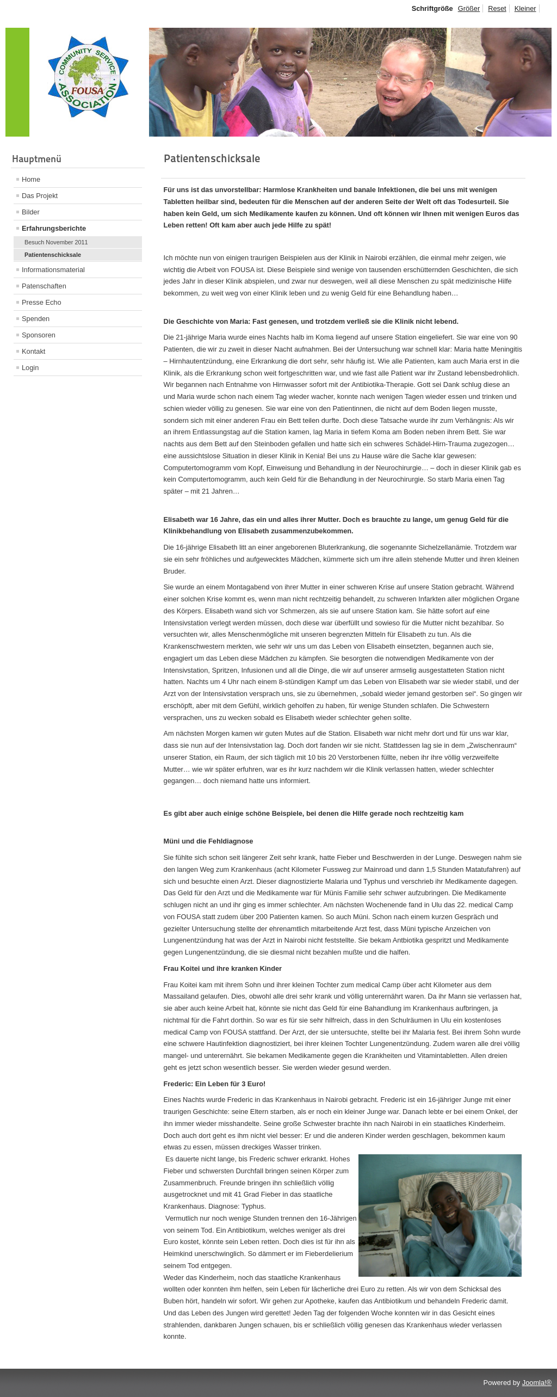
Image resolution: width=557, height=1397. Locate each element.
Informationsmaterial (53, 270)
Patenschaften (44, 286)
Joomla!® (537, 1382)
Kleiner (525, 8)
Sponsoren (38, 335)
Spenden (35, 319)
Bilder (31, 212)
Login (30, 368)
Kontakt (33, 351)
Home (31, 179)
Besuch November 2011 (56, 242)
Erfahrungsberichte (54, 228)
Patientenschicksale (52, 254)
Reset (497, 8)
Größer (469, 8)
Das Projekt (40, 196)
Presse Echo (41, 302)
